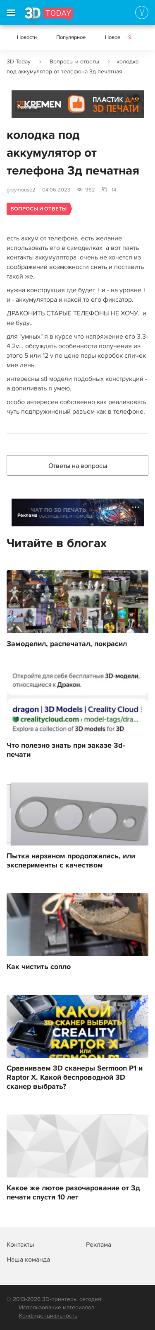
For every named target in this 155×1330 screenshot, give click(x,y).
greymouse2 (21, 190)
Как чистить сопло (39, 966)
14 (114, 190)
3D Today (19, 61)
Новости (27, 37)
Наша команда (28, 1259)
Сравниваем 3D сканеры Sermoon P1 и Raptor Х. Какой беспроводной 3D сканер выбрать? (75, 1077)
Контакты (20, 1244)
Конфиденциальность (48, 1315)
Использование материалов (57, 1307)
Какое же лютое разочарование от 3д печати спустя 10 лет (73, 1193)
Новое (118, 37)
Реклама (27, 107)
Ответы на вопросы (77, 466)
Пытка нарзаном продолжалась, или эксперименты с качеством (71, 861)
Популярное (71, 37)
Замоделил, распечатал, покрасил (67, 644)
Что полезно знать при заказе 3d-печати (66, 750)
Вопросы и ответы (74, 61)
